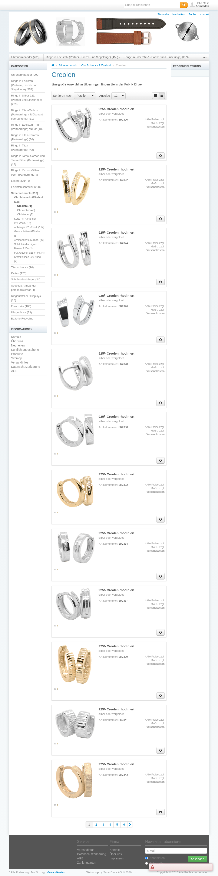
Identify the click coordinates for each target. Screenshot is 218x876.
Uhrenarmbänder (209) (26, 57)
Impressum (117, 858)
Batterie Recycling (22, 318)
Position (82, 95)
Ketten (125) (18, 273)
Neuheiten (178, 14)
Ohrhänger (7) (25, 214)
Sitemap (16, 358)
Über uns (17, 341)
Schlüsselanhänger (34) (25, 279)
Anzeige (104, 95)
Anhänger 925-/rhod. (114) (29, 227)
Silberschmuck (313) (24, 193)
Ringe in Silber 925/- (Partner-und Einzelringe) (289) (158, 57)
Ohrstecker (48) (26, 210)
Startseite (163, 14)
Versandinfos (19, 362)
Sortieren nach (62, 95)
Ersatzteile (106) (21, 306)
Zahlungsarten (86, 862)
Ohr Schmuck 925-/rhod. (96, 65)
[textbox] (152, 5)
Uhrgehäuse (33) (21, 312)
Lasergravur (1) (20, 180)
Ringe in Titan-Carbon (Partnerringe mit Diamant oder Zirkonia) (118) (27, 114)
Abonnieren (155, 858)
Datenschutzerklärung (25, 366)
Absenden (197, 859)
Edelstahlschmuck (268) (26, 187)
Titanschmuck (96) (22, 267)
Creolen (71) (24, 205)
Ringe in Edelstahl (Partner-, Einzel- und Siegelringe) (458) (83, 57)
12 (116, 95)
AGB (14, 371)
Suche (192, 14)
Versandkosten (155, 126)
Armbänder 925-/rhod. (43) (29, 240)
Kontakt (204, 14)
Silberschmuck (68, 65)
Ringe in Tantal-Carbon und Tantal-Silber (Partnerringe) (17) (28, 160)
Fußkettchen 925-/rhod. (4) (29, 252)
